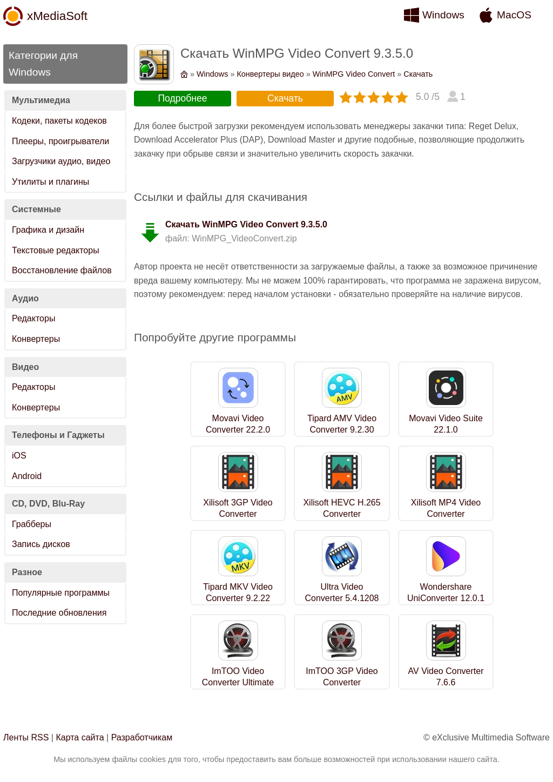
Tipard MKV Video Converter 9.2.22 (238, 592)
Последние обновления (59, 612)
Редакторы (33, 318)
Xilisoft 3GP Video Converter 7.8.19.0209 (237, 514)
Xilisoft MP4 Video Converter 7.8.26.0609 (446, 514)
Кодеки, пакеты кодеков (59, 120)
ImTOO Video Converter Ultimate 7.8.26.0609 (238, 682)
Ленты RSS (26, 737)
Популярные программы (61, 592)
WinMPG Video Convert (354, 74)
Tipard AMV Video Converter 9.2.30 (341, 424)
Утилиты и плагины (50, 181)
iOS (19, 455)
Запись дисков (41, 544)
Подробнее (182, 98)
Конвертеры (36, 338)
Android (27, 476)
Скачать (418, 74)
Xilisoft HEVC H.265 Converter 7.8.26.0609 (341, 514)
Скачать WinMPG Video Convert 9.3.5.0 (246, 224)
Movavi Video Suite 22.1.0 (446, 424)
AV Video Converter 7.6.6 (446, 676)
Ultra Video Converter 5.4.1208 (342, 592)
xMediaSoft (57, 16)
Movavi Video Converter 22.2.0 (238, 424)
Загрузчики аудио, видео (61, 161)
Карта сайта (80, 737)
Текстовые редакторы (55, 250)
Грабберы (31, 524)
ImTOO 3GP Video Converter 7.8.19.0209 (341, 682)
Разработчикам (142, 737)
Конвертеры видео (270, 74)
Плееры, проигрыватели (60, 141)
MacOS (514, 15)
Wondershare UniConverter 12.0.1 (445, 592)
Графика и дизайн (48, 229)
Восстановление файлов (62, 270)
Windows (443, 15)
